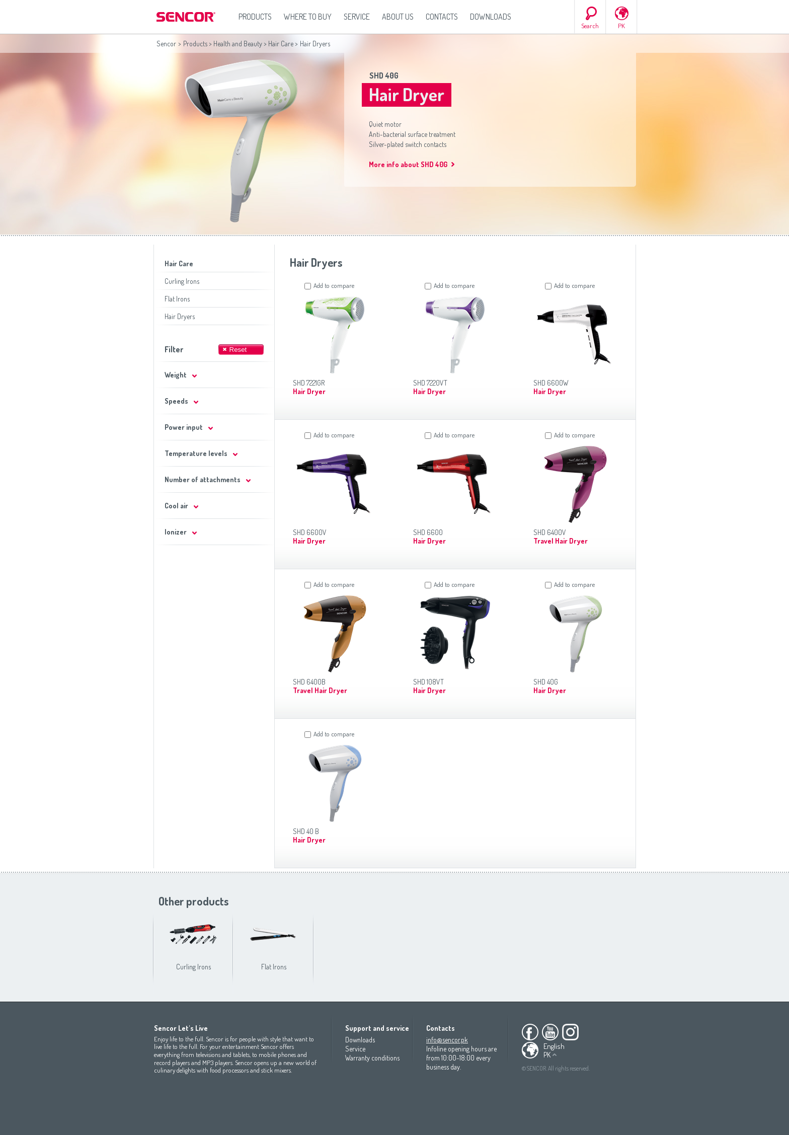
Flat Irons (177, 298)
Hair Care (280, 43)
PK (621, 26)
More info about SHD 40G (408, 164)
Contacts (442, 17)
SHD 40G (384, 75)
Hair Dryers (180, 316)
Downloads (490, 17)
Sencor (166, 43)
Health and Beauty (237, 43)
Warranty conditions (372, 1057)
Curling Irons (182, 281)
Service (357, 17)
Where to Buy (308, 17)
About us (398, 17)
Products (255, 17)
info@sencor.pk (447, 1039)
